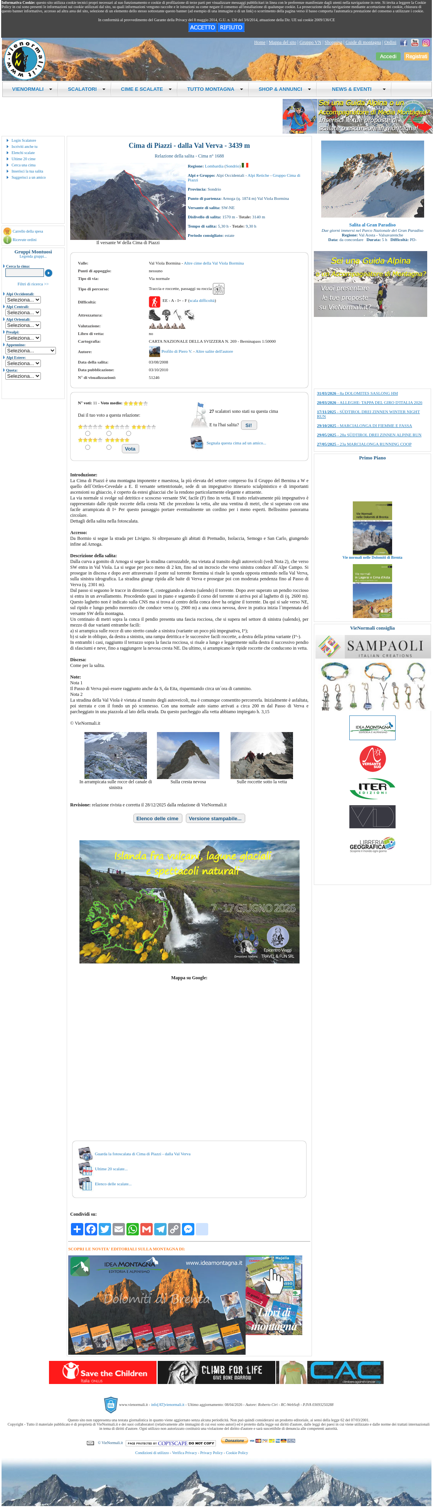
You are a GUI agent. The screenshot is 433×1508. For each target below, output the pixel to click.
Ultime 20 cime (23, 159)
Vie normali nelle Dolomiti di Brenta (372, 565)
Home (259, 42)
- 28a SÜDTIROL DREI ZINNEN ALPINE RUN (369, 434)
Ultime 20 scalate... (111, 1168)
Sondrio (232, 166)
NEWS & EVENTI (356, 89)
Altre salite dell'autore (214, 351)
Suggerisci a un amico (29, 177)
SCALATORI (87, 89)
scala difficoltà (202, 300)
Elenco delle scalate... (113, 1183)
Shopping (333, 42)
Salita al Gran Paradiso (372, 225)
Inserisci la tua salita (27, 171)
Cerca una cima (23, 165)
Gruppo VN (311, 42)
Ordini (390, 42)
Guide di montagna (363, 42)
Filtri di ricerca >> (33, 283)
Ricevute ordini (25, 240)
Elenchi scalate (23, 153)
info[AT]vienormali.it (167, 1404)
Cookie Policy (237, 1453)
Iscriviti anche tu (24, 146)
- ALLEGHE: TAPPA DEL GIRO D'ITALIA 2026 (369, 402)
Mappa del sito (282, 42)
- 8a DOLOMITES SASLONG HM (357, 393)
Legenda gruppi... (33, 256)
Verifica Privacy (184, 1453)
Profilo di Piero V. (177, 351)
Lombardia (214, 166)
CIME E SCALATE (146, 89)
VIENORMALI (32, 89)
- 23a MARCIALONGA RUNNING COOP (364, 444)
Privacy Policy (211, 1453)
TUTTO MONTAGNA (215, 89)
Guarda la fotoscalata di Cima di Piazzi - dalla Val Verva (142, 1153)
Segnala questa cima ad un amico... (236, 443)
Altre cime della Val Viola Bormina (214, 263)
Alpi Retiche (258, 175)
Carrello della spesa (28, 231)
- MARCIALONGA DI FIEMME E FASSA (364, 425)
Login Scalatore (24, 140)
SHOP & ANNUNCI (285, 89)
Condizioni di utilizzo (152, 1453)
